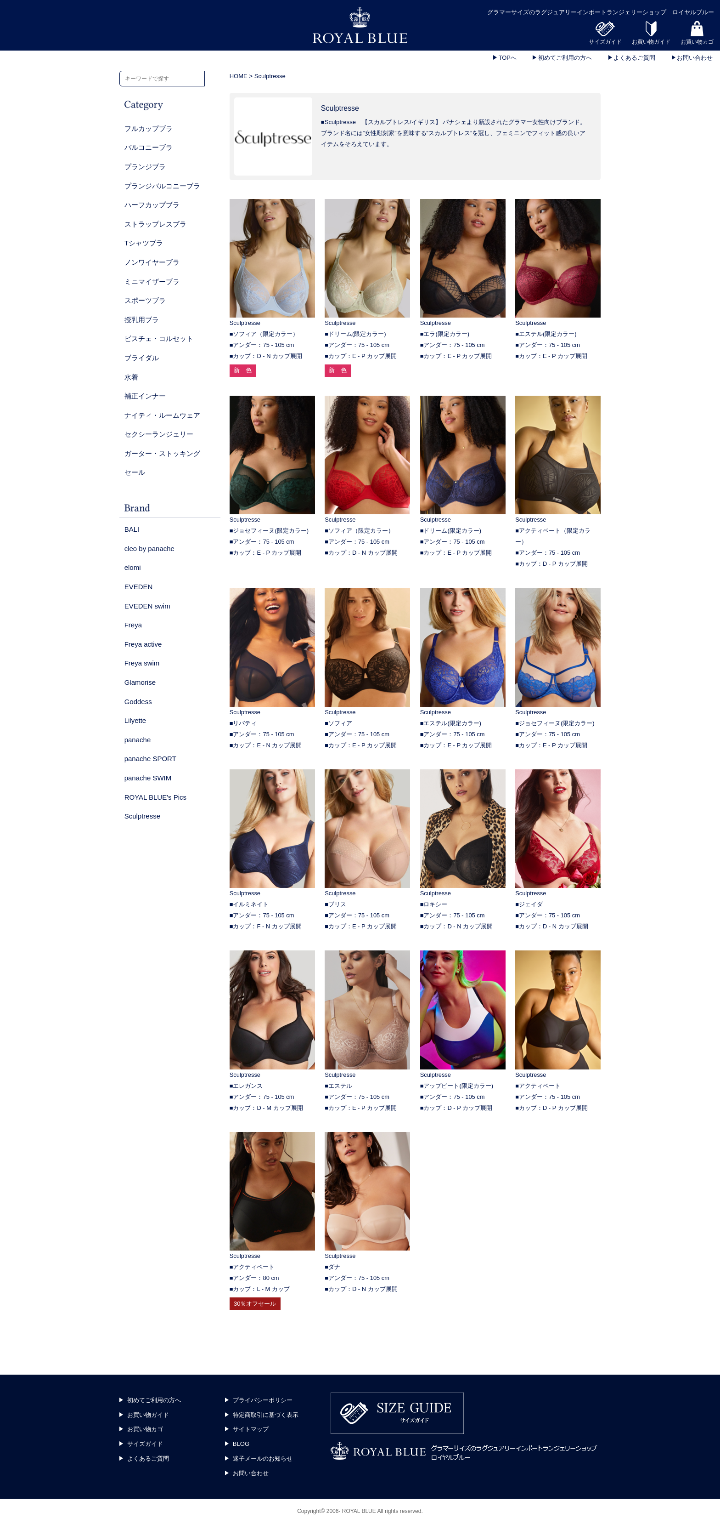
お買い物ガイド (148, 1414)
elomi (132, 567)
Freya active (143, 644)
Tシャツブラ (143, 243)
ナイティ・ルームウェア (162, 415)
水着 (131, 377)
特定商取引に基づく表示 (265, 1414)
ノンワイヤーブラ (152, 262)
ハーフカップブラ (152, 205)
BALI (132, 529)
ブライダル (141, 358)
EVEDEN (138, 587)
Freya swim (142, 663)
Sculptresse (142, 816)
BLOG (241, 1443)
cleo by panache (149, 548)
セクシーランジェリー (158, 434)
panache (137, 740)
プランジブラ (145, 167)
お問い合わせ (694, 57)
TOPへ (507, 57)
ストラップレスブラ (155, 224)
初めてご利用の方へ (564, 57)
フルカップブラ (148, 128)
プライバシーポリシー (262, 1400)
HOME (239, 76)
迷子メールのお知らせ (262, 1458)
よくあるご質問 (634, 57)
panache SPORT (150, 758)
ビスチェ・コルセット (158, 338)
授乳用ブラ (141, 320)
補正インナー (145, 396)
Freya (133, 625)
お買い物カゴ (145, 1429)
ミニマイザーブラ (152, 281)
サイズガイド (145, 1443)
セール (134, 472)
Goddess (138, 701)
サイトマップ (251, 1429)
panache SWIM (148, 778)
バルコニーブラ (148, 147)
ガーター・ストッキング (162, 453)
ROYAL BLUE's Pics (155, 797)
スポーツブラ (145, 300)
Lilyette (135, 720)
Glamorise (140, 682)
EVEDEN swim (147, 606)
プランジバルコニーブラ (162, 186)
